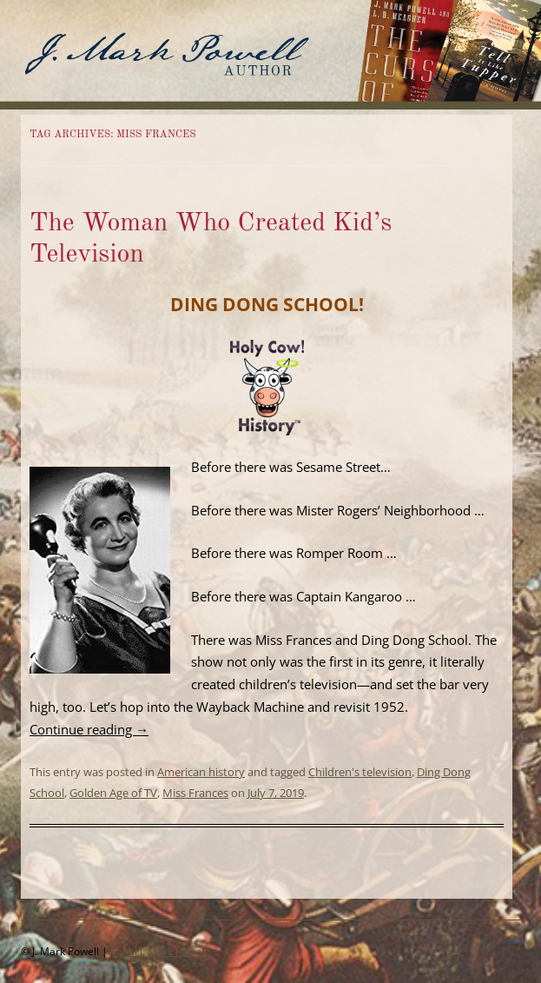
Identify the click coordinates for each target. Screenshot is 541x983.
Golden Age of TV (113, 792)
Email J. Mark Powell (158, 951)
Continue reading (89, 729)
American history (201, 772)
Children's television (360, 772)
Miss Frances (195, 792)
